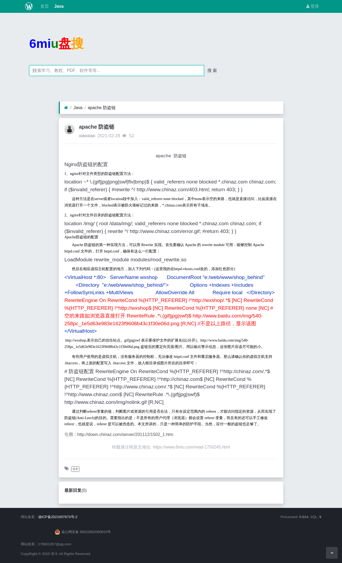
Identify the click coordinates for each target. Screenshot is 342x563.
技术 (75, 469)
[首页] (66, 108)
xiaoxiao (87, 135)
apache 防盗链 (102, 107)
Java (58, 6)
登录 (312, 6)
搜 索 (212, 70)
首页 (44, 6)
